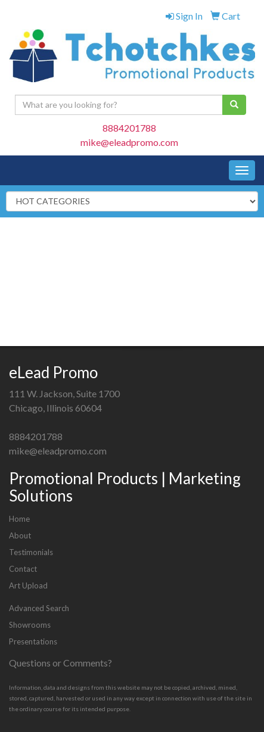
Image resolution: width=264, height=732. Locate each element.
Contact (23, 569)
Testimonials (31, 552)
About (20, 535)
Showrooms (30, 625)
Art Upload (28, 585)
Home (19, 519)
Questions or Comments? (60, 662)
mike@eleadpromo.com (129, 142)
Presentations (33, 641)
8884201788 (129, 127)
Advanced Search (39, 608)
